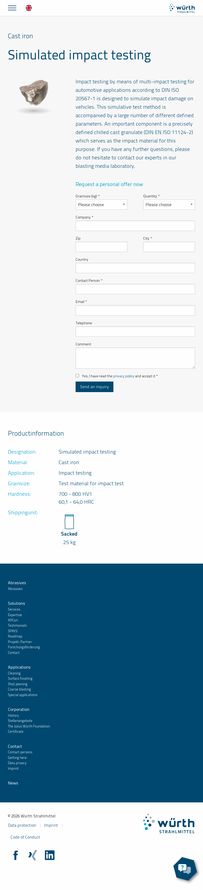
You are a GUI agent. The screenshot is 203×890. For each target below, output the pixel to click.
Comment (83, 344)
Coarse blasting (19, 689)
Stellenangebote (20, 721)
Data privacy (17, 763)
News (13, 783)
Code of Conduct (25, 837)
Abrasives (17, 582)
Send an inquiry (94, 386)
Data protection (22, 825)
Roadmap (15, 636)
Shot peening (17, 684)
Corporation (18, 709)
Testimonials (17, 625)
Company (84, 217)
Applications (19, 667)
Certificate (16, 732)
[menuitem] (28, 8)
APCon (13, 620)
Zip (78, 238)
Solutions (16, 603)
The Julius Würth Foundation (29, 726)
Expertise (15, 615)
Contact (14, 653)
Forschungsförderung (24, 647)
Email (81, 301)
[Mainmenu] (12, 8)
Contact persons (20, 752)
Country (82, 259)
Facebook (15, 855)
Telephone (84, 323)
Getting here (17, 758)
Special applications (22, 695)
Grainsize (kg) (88, 196)
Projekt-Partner (20, 642)
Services (14, 609)
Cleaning (14, 673)
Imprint (13, 768)
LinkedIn (49, 855)
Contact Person (89, 280)
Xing (32, 855)
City (147, 238)
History (13, 715)
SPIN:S (12, 631)
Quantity (151, 196)
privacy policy (123, 376)
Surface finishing (20, 678)
